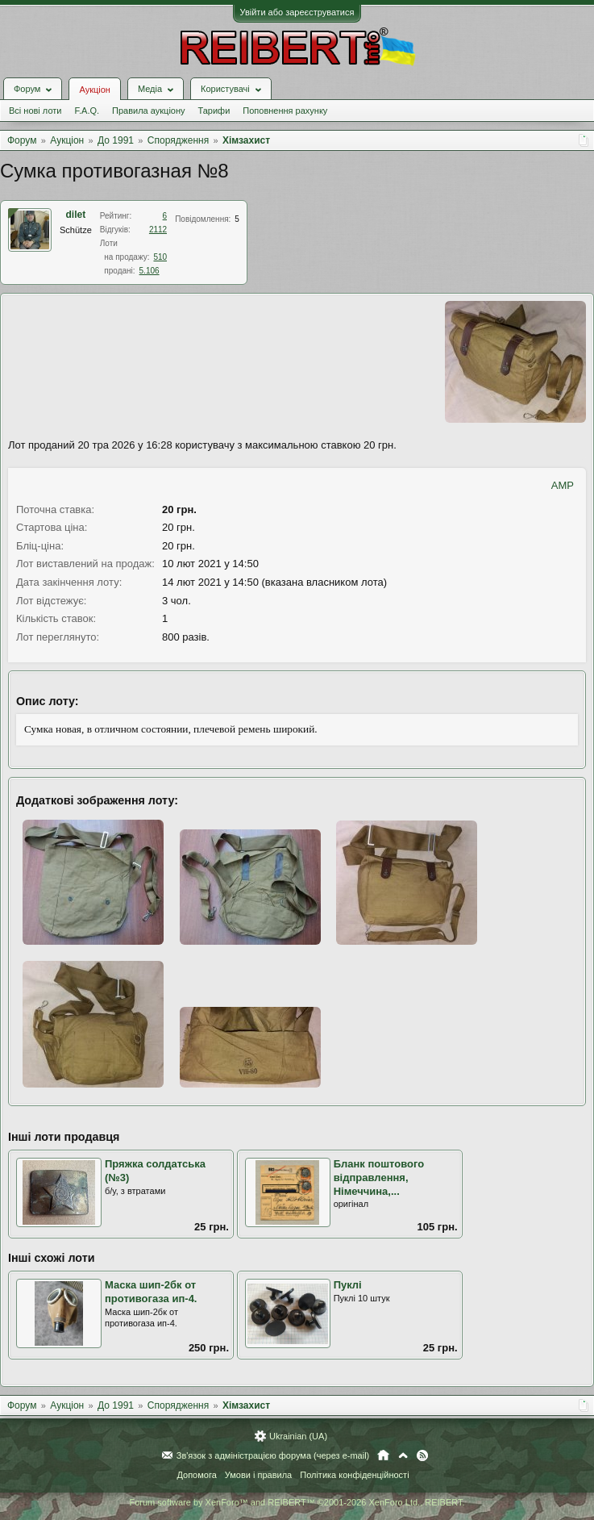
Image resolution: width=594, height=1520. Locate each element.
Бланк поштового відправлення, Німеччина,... (379, 1177)
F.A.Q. (86, 110)
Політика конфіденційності (354, 1475)
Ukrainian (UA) (298, 1436)
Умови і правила (258, 1475)
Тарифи (214, 110)
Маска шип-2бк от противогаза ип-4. (151, 1292)
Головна (383, 1455)
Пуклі (348, 1285)
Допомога (196, 1475)
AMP (562, 485)
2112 (158, 229)
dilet (76, 214)
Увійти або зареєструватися (297, 12)
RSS (422, 1455)
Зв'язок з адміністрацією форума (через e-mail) (273, 1455)
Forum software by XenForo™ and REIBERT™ (296, 1502)
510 (160, 257)
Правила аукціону (148, 110)
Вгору (403, 1455)
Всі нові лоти (35, 110)
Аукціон (94, 89)
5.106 (149, 270)
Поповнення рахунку (285, 110)
